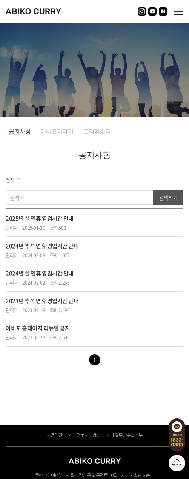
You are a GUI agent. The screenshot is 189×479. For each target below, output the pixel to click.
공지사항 (20, 131)
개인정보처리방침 (85, 435)
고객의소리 (97, 131)
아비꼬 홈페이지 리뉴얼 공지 (38, 328)
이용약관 (54, 435)
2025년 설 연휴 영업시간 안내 (40, 218)
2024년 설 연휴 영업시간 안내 (40, 273)
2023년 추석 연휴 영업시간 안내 (42, 301)
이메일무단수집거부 (124, 435)
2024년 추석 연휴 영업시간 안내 (42, 246)
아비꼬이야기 (56, 131)
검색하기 (168, 197)
